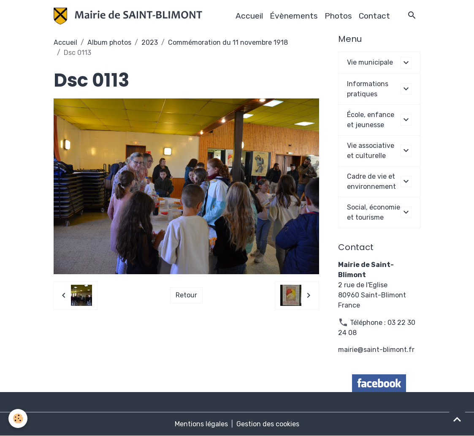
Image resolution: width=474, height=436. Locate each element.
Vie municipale (370, 62)
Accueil (249, 16)
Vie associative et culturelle (370, 151)
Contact (374, 16)
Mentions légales (201, 424)
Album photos (109, 42)
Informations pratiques (367, 89)
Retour (186, 295)
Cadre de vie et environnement (371, 181)
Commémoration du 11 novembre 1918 (228, 42)
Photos (338, 16)
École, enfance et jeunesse (370, 120)
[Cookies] (17, 418)
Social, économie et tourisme (373, 212)
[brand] (130, 16)
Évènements (294, 16)
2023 (149, 42)
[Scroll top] (457, 419)
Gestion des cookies (267, 424)
